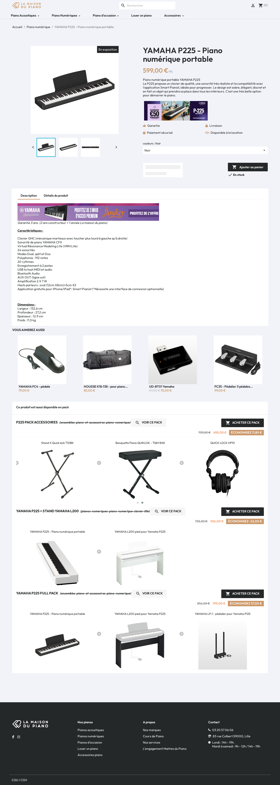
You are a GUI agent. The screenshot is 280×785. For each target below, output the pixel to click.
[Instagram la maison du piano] (18, 737)
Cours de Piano (153, 736)
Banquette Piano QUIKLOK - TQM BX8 (140, 443)
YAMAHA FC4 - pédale (34, 386)
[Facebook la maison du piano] (13, 737)
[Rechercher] (147, 5)
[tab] (29, 196)
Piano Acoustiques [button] (24, 15)
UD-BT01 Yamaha (161, 386)
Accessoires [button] (172, 15)
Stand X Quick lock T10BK (57, 443)
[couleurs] (205, 150)
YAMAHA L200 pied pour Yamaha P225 (140, 531)
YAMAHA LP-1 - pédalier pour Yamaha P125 (222, 614)
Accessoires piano (90, 755)
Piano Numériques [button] (65, 15)
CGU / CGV (19, 780)
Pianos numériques (91, 736)
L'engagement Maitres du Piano (164, 749)
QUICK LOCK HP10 (222, 443)
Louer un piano (141, 15)
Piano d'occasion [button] (104, 15)
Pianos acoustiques (91, 730)
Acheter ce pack (243, 423)
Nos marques (152, 730)
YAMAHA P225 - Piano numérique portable (57, 531)
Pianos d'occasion (90, 742)
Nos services (151, 742)
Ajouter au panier (247, 167)
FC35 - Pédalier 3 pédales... (233, 386)
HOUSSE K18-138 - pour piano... (106, 386)
